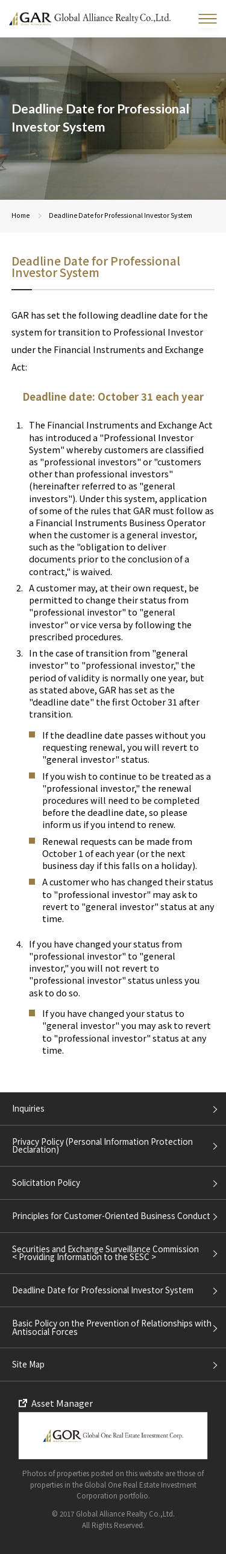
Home (20, 215)
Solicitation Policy (46, 1182)
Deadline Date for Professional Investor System (102, 1290)
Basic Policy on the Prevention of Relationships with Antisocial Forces (112, 1327)
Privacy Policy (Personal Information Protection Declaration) (102, 1145)
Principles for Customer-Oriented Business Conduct (111, 1215)
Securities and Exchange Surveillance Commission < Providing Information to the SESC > (105, 1253)
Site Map (28, 1364)
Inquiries (28, 1108)
